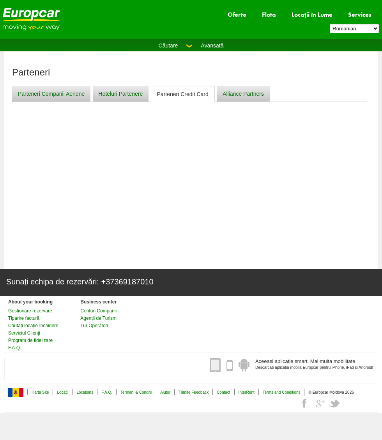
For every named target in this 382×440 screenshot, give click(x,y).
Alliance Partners (243, 94)
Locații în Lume (312, 15)
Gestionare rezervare (30, 311)
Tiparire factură (23, 318)
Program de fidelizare (30, 340)
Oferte (237, 15)
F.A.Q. (14, 348)
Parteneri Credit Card (183, 94)
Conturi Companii (98, 311)
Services (359, 15)
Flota (269, 15)
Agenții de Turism (98, 318)
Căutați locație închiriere (33, 325)
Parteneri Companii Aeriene (51, 94)
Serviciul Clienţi (24, 333)
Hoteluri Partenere (121, 94)
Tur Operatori (94, 325)
